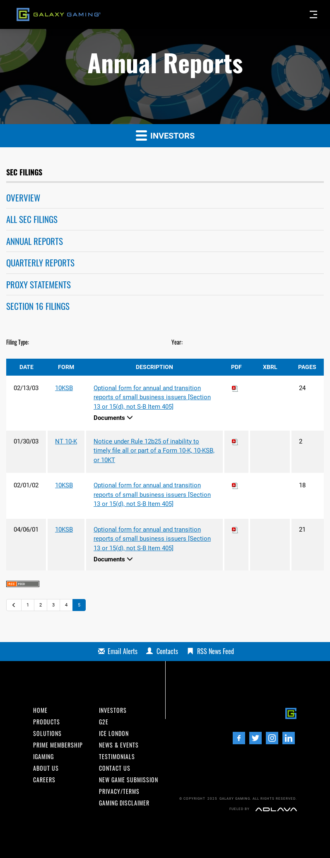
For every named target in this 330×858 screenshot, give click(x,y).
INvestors (113, 710)
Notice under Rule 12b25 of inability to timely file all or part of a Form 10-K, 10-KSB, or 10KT (154, 451)
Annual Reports (34, 241)
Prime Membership (58, 745)
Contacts (167, 651)
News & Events (119, 745)
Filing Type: (17, 342)
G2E (103, 722)
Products (46, 722)
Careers (44, 780)
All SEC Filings (32, 219)
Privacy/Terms (119, 791)
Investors (165, 135)
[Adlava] (276, 809)
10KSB (64, 388)
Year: (177, 342)
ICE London (114, 733)
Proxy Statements (38, 284)
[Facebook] (239, 738)
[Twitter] (255, 738)
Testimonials (117, 757)
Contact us (114, 768)
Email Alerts (122, 651)
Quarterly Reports (40, 262)
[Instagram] (272, 738)
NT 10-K (66, 441)
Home (40, 710)
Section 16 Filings (38, 306)
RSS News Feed (215, 651)
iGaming (43, 757)
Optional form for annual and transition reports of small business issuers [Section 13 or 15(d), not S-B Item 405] (152, 397)
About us (46, 768)
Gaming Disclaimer (124, 803)
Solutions (47, 733)
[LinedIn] (288, 738)
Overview (23, 197)
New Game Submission (128, 780)
